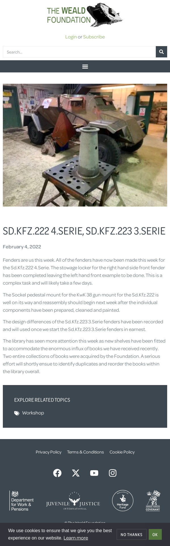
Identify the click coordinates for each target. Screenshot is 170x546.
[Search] (161, 51)
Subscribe (94, 36)
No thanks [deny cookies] (131, 534)
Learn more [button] (76, 537)
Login (71, 36)
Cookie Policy (122, 452)
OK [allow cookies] (155, 534)
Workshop (33, 412)
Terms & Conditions (85, 452)
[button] (85, 66)
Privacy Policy (48, 452)
